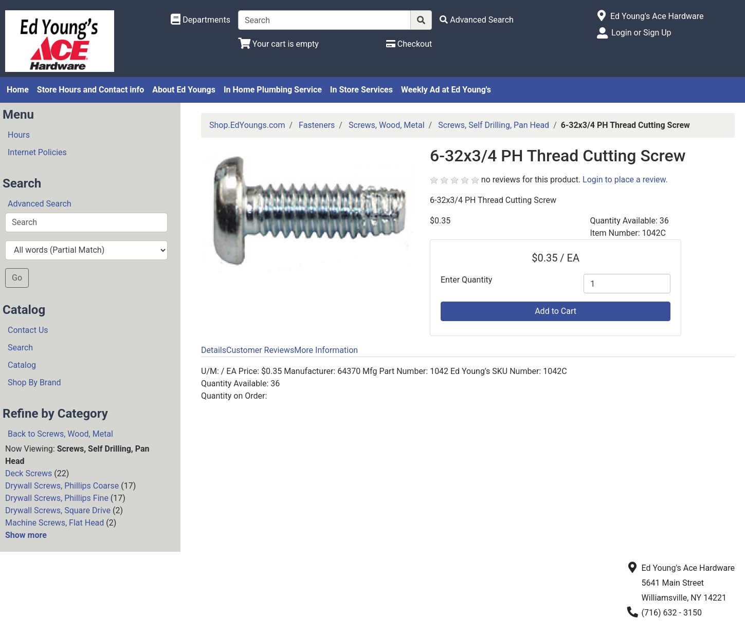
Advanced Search (39, 204)
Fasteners (317, 125)
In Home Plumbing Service (273, 90)
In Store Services (361, 90)
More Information (326, 350)
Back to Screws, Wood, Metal (60, 434)
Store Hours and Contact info (90, 90)
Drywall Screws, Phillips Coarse (62, 486)
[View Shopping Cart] (278, 44)
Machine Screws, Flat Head (54, 523)
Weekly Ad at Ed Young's (446, 90)
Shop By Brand (34, 382)
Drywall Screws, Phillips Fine (56, 498)
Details (213, 350)
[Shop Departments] (200, 20)
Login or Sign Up (641, 33)
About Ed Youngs (183, 90)
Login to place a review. (625, 179)
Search (20, 347)
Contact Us (28, 330)
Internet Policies (37, 152)
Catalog (22, 365)
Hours (19, 135)
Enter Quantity (466, 280)
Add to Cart (555, 311)
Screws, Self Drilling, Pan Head (493, 125)
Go (17, 278)
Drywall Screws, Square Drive (58, 510)
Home (18, 90)
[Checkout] (409, 44)
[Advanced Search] (477, 20)
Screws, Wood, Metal (387, 125)
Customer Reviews (260, 350)
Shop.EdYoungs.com (247, 125)
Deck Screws (28, 473)
